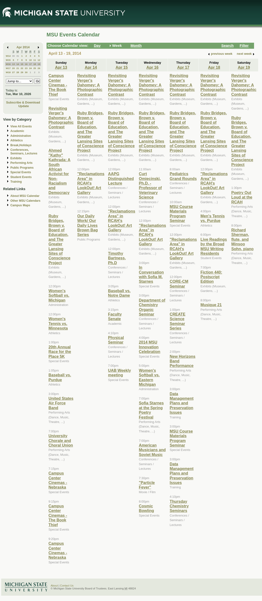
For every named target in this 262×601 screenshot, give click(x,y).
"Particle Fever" (147, 484)
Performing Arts (21, 163)
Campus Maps (20, 205)
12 (39, 60)
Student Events (21, 177)
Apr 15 (122, 67)
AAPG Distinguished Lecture (121, 178)
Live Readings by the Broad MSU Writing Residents (213, 246)
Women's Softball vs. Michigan (58, 295)
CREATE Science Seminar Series (177, 321)
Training (16, 181)
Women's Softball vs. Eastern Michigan (149, 377)
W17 (8, 68)
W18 (8, 72)
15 (22, 64)
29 (22, 72)
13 (13, 64)
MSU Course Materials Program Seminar (181, 213)
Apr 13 (61, 67)
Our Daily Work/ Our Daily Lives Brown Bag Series (87, 225)
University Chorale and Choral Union (60, 440)
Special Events (20, 172)
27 (13, 72)
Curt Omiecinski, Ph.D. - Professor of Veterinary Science (150, 185)
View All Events (21, 126)
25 (34, 68)
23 (26, 68)
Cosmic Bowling (146, 508)
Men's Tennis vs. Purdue (212, 218)
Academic (17, 131)
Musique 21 (211, 305)
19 (39, 64)
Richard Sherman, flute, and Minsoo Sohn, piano (242, 239)
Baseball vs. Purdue (59, 377)
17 (30, 64)
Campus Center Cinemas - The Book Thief (57, 85)
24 (30, 68)
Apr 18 (214, 67)
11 (34, 60)
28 (17, 72)
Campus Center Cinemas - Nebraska (57, 480)
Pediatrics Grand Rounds (183, 176)
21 (17, 68)
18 (34, 64)
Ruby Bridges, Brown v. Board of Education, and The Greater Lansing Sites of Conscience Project (59, 239)
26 (39, 68)
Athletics (16, 140)
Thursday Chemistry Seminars (179, 506)
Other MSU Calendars (25, 200)
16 (26, 64)
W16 (8, 64)
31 (17, 56)
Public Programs (22, 167)
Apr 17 (183, 67)
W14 (8, 56)
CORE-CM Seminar (179, 283)
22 (22, 68)
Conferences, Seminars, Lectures (23, 151)
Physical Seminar (116, 339)
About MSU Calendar (24, 196)
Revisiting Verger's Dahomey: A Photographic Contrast (61, 117)
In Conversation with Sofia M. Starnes (151, 274)
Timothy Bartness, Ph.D (117, 258)
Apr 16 (152, 67)
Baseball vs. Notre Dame (119, 293)
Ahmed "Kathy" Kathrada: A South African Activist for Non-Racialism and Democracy (59, 171)
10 (30, 60)
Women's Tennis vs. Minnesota (58, 323)
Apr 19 (244, 67)
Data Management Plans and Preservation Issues (181, 403)
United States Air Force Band (60, 403)
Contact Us (67, 585)
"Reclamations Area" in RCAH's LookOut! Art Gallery (90, 183)
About (54, 585)
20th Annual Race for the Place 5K (59, 352)
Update (23, 106)
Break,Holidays (21, 145)
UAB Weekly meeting (119, 372)
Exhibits (16, 158)
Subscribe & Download (23, 102)
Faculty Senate (115, 316)
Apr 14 (91, 67)
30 (13, 56)
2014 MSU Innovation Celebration (149, 347)
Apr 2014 (23, 47)
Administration (20, 136)
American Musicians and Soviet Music (152, 450)
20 (13, 68)
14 (17, 64)
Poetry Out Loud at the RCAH (241, 197)
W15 (8, 60)
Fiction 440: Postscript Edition (211, 277)
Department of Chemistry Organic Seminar (152, 307)
